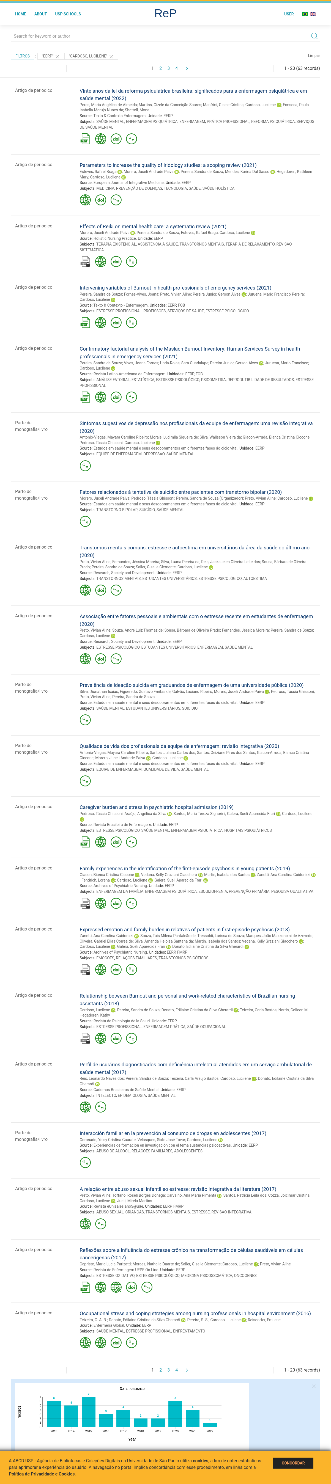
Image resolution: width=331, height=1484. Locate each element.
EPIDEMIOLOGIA (132, 1095)
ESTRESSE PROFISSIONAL (119, 311)
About (40, 14)
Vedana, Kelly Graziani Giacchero (169, 874)
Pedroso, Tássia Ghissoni (101, 442)
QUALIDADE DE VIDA (161, 769)
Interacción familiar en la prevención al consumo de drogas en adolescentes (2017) (173, 1133)
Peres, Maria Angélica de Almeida (108, 105)
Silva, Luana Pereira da (180, 562)
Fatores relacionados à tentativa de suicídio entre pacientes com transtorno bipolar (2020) (181, 492)
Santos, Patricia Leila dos (244, 1195)
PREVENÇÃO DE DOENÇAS (139, 188)
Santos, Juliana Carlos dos (172, 752)
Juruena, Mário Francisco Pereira (276, 294)
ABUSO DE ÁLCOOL (113, 1151)
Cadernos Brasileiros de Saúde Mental (126, 1089)
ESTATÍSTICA (143, 380)
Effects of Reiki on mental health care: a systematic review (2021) (153, 226)
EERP (168, 116)
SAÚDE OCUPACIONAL (206, 1027)
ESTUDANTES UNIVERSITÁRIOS (170, 578)
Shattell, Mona (137, 110)
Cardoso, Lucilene (260, 105)
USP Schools (68, 14)
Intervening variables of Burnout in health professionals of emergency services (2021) (176, 288)
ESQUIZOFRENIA (212, 891)
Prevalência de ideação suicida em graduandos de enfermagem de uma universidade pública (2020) (192, 685)
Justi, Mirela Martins (134, 1201)
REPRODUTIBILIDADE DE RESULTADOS (261, 380)
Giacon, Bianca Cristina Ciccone (107, 874)
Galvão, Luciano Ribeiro (192, 691)
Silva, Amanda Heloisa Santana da (164, 941)
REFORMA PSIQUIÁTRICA (273, 121)
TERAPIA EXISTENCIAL (116, 244)
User (289, 14)
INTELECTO (106, 1095)
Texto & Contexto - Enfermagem (121, 305)
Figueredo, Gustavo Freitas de (145, 691)
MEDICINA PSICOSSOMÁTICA (206, 1275)
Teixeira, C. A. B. (93, 1320)
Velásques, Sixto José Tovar (161, 1140)
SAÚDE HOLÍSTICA (219, 188)
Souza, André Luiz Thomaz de (137, 630)
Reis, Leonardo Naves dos (102, 1078)
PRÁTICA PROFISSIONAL (228, 121)
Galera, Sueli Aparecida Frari (251, 813)
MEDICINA (105, 188)
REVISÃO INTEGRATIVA (231, 1212)
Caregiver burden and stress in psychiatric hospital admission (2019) (157, 807)
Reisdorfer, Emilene (264, 1320)
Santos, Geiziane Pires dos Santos (226, 752)
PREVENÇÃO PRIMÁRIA (249, 891)
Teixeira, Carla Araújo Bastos (194, 1078)
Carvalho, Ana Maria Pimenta (191, 1195)
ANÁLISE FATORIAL (113, 380)
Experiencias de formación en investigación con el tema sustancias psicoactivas (162, 1145)
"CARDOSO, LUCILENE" (91, 56)
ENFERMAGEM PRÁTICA (164, 1027)
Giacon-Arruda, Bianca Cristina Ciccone (276, 437)
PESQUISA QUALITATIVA (292, 891)
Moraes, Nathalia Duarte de (156, 1264)
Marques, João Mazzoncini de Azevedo (279, 936)
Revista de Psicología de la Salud (122, 1021)
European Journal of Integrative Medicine (129, 182)
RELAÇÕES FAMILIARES (136, 958)
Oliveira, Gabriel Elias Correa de (106, 941)
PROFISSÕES (154, 311)
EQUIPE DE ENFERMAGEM (119, 454)
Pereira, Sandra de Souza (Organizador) (209, 498)
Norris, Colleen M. (293, 1010)
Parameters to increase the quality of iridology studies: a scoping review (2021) (168, 165)
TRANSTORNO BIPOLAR (117, 510)
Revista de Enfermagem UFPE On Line (126, 1270)
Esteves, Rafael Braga (98, 171)
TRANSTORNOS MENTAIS (201, 244)
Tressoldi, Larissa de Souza (220, 936)
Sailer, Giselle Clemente (156, 567)
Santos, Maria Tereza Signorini (199, 813)
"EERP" (51, 56)
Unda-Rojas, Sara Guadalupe (184, 363)
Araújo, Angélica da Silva (145, 813)
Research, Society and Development (124, 573)
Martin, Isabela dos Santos (227, 874)
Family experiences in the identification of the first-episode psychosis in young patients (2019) (185, 868)
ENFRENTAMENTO (189, 1331)
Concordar (293, 1463)
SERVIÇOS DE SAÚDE (186, 311)
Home (20, 14)
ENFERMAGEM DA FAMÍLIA (119, 891)
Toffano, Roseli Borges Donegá (138, 1195)
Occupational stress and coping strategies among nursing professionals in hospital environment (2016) (195, 1313)
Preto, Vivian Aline (175, 294)
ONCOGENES (245, 1275)
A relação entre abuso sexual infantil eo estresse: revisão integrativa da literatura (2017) (178, 1189)
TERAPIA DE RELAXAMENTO (250, 244)
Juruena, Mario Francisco (286, 363)
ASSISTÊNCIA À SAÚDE (158, 244)
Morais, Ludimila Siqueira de (174, 437)
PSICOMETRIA (213, 380)
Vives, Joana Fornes (141, 363)
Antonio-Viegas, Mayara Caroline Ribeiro (114, 437)
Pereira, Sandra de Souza (202, 171)
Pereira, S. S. (198, 1320)
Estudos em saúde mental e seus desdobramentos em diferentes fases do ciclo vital (165, 448)
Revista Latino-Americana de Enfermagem (129, 374)
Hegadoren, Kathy (95, 1015)
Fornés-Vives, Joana (141, 294)
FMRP (182, 952)
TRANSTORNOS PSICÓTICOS (183, 958)
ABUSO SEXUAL (110, 1212)
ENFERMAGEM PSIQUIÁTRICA (152, 121)
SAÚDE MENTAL (110, 121)
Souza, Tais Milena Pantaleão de (168, 936)
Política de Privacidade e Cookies (42, 1474)
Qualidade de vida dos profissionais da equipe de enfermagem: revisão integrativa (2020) (179, 746)
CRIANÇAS (134, 1212)
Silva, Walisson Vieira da (220, 437)
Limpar (314, 55)
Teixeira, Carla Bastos (258, 1010)
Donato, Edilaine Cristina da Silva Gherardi (208, 946)
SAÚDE (195, 188)
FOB (181, 305)
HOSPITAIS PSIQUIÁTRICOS (248, 830)
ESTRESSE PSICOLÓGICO (227, 311)
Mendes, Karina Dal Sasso (247, 171)
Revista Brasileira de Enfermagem (122, 824)
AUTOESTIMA (255, 578)
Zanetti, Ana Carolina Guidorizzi (283, 874)
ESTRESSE (201, 1212)
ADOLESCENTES (188, 1151)
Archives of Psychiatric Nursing (120, 885)
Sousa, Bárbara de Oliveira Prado (192, 630)
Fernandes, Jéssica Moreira (135, 562)
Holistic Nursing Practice (115, 238)
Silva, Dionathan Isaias (99, 691)
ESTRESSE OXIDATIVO (115, 1275)
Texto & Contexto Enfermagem (120, 116)
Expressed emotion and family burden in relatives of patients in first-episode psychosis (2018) (185, 929)
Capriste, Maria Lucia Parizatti (105, 1264)
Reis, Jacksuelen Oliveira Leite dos (230, 562)
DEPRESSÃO (154, 454)
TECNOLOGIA (175, 188)
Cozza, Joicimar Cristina (289, 1195)
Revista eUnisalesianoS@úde (118, 1206)
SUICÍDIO (147, 510)
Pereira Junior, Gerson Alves (216, 294)
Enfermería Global (109, 1325)
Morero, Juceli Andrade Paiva (149, 171)
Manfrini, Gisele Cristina (223, 105)
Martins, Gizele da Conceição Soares (170, 105)
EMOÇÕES (105, 958)
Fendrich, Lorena (95, 880)
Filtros (22, 56)
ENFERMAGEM (192, 121)
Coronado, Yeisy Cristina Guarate (108, 1140)
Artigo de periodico (33, 90)
